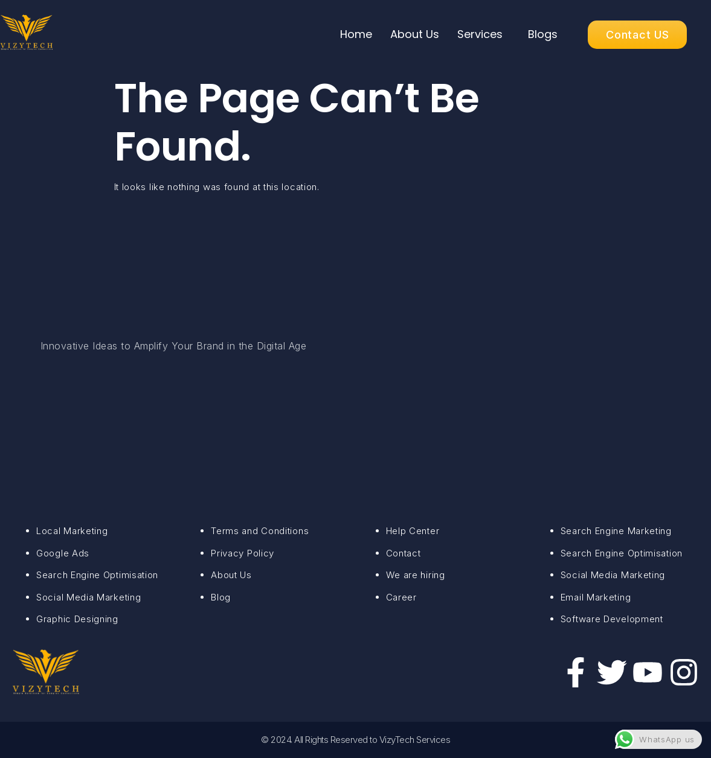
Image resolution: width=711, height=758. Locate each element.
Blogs (543, 34)
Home (356, 34)
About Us (414, 34)
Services (480, 34)
